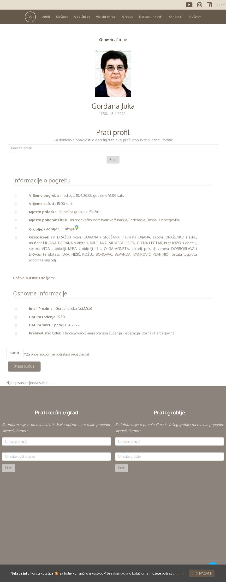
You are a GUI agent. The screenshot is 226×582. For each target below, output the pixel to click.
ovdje (179, 573)
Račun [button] (195, 16)
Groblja (127, 16)
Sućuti (15, 353)
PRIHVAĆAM (201, 573)
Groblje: (121, 450)
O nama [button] (176, 16)
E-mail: (7, 435)
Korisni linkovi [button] (151, 16)
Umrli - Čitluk (113, 40)
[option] (56, 447)
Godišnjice (82, 16)
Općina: (8, 450)
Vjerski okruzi (106, 16)
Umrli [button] (46, 16)
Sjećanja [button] (62, 16)
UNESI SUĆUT (24, 366)
